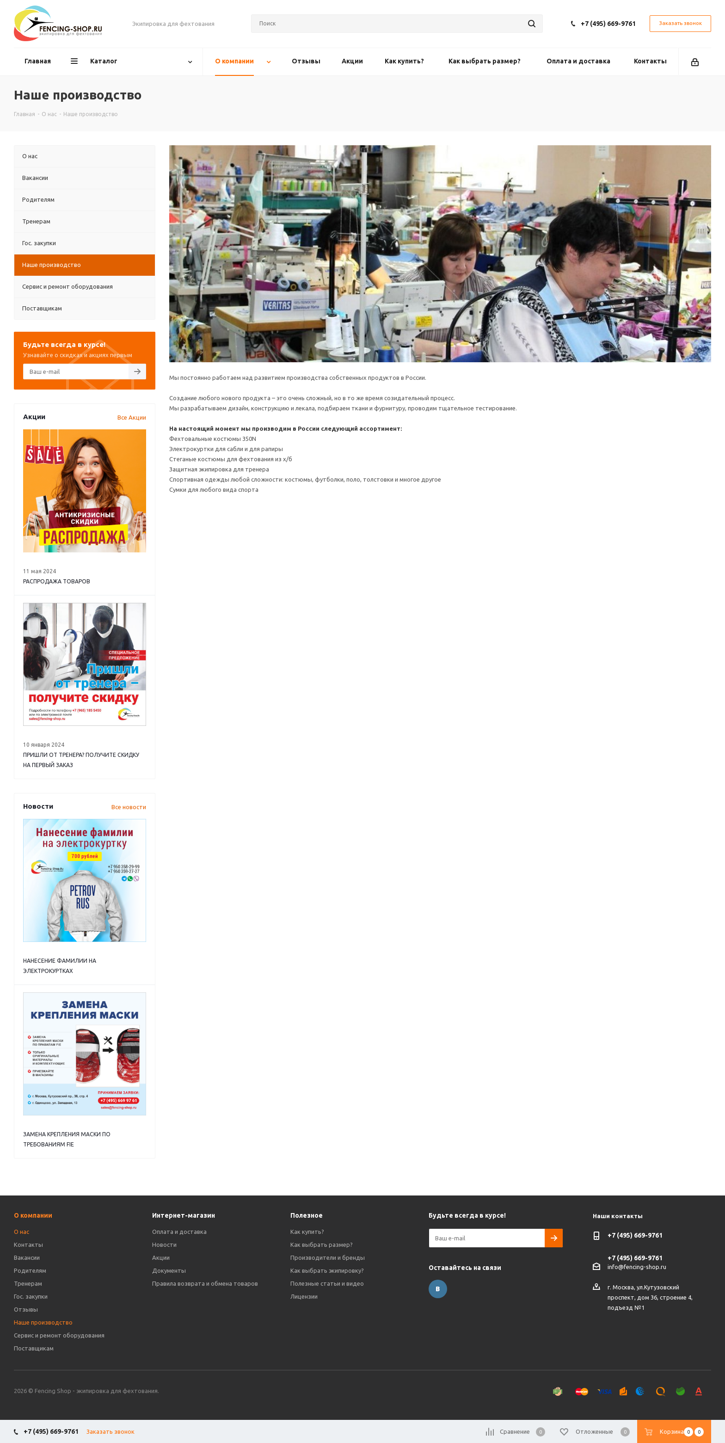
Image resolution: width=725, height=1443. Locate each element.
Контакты (28, 1244)
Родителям (30, 1270)
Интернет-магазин (183, 1215)
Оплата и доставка (179, 1231)
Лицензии (304, 1296)
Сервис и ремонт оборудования (59, 1335)
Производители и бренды (327, 1257)
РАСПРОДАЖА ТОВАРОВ (56, 581)
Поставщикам (34, 1348)
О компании (33, 1215)
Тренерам (28, 1283)
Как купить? (307, 1231)
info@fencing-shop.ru (637, 1266)
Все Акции (131, 417)
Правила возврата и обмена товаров (205, 1283)
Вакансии (27, 1257)
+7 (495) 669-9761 (608, 23)
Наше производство (43, 1322)
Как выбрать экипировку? (327, 1270)
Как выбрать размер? (321, 1244)
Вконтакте (438, 1289)
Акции (161, 1257)
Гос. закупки (31, 1296)
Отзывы (26, 1309)
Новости (164, 1244)
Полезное (306, 1215)
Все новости (128, 807)
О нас (21, 1231)
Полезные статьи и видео (327, 1283)
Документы (169, 1270)
